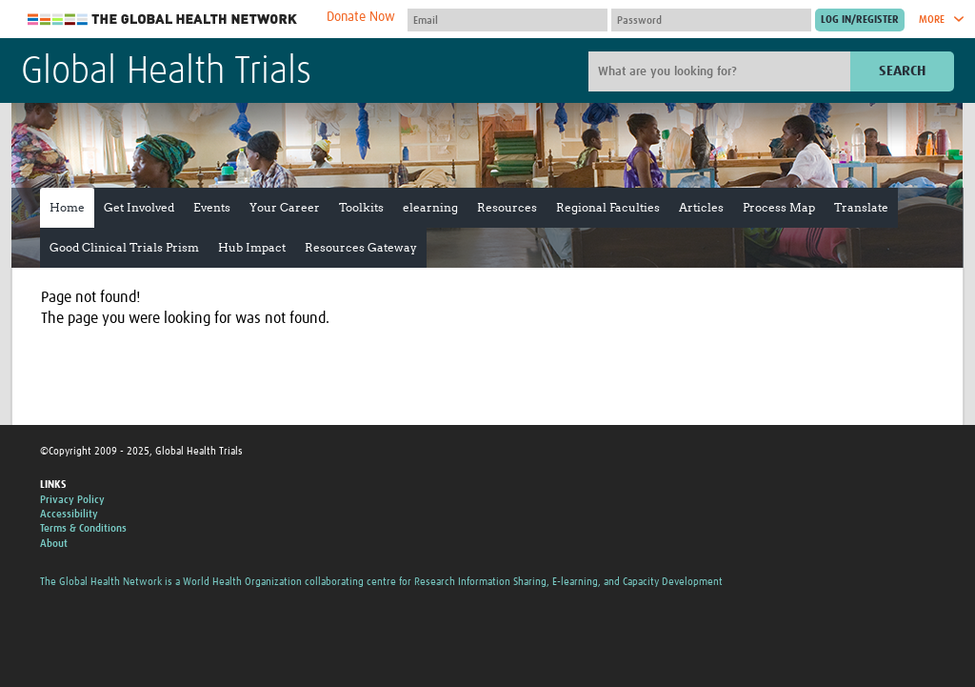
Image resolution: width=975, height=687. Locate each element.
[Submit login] (860, 20)
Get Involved (139, 207)
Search (902, 71)
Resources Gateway (361, 247)
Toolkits (361, 207)
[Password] (711, 20)
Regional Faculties (608, 207)
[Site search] (721, 71)
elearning (430, 207)
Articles (701, 207)
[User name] (507, 20)
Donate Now (361, 17)
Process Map (779, 207)
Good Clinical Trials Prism (124, 247)
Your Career (284, 207)
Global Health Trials (166, 72)
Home (67, 207)
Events (211, 207)
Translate (861, 207)
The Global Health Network (163, 19)
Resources (507, 207)
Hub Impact (252, 247)
